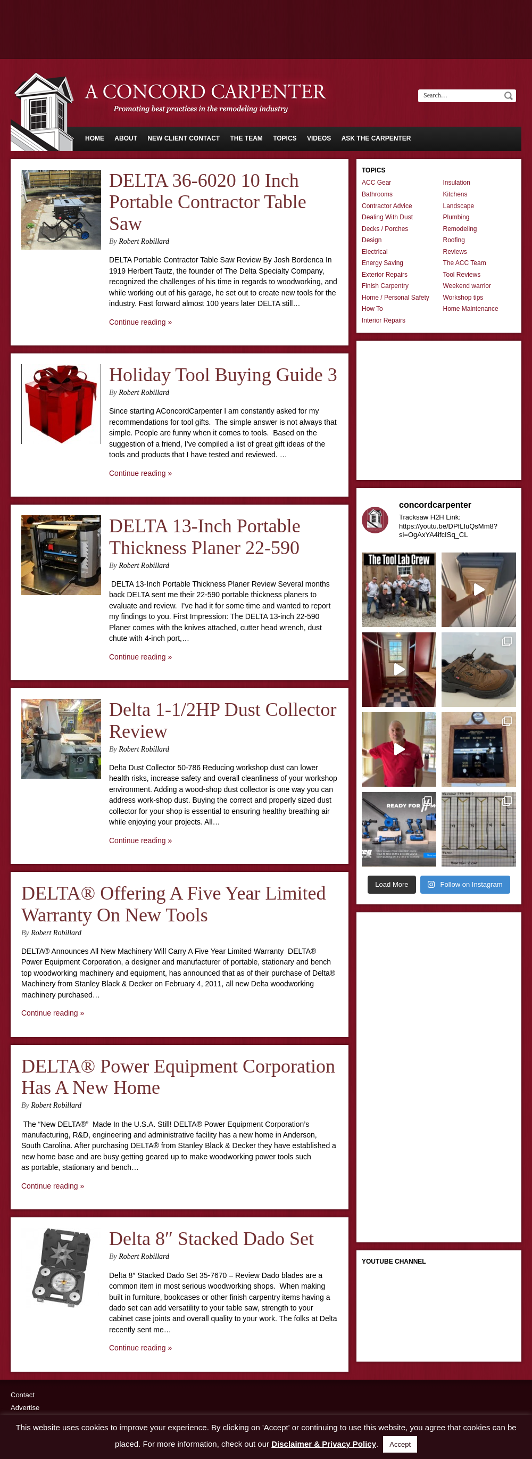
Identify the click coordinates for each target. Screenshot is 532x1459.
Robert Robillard (144, 241)
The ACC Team (464, 263)
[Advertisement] (266, 29)
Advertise (25, 1408)
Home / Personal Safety (395, 297)
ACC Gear (376, 182)
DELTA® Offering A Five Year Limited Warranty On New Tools (173, 904)
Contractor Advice (387, 206)
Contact (23, 1395)
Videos (319, 138)
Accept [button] (400, 1444)
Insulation (456, 182)
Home (94, 138)
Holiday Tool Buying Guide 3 (223, 374)
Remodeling (460, 229)
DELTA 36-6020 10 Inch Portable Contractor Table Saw (207, 202)
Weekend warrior (467, 286)
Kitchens (455, 194)
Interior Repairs (383, 320)
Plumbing (456, 217)
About (125, 138)
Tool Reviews (462, 274)
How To (372, 308)
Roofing (454, 240)
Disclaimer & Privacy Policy (323, 1443)
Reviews (455, 251)
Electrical (375, 251)
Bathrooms (377, 194)
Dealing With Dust (387, 217)
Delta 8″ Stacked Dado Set (211, 1238)
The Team (246, 138)
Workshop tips (463, 297)
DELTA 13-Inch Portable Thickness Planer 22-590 (205, 536)
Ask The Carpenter (376, 138)
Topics (284, 138)
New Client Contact (183, 138)
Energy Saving (382, 263)
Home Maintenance (470, 308)
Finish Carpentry (385, 286)
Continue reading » (140, 322)
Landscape (459, 206)
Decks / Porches (385, 229)
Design (371, 240)
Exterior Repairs (385, 274)
